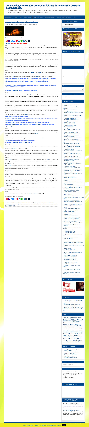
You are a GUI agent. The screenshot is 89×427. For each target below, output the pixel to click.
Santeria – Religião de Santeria (64, 17)
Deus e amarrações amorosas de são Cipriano (74, 186)
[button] (63, 76)
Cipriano (39, 72)
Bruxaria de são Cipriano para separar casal (73, 170)
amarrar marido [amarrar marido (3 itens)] (76, 317)
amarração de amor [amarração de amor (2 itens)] (68, 321)
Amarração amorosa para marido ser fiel (72, 116)
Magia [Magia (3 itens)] (66, 328)
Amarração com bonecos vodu (70, 121)
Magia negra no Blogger (69, 356)
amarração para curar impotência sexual (46, 202)
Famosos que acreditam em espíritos (72, 193)
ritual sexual (40, 204)
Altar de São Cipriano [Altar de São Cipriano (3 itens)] (69, 317)
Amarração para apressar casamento (72, 133)
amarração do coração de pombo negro (72, 129)
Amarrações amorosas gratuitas (71, 156)
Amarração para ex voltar (69, 136)
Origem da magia (67, 248)
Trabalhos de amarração (69, 263)
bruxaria (32, 72)
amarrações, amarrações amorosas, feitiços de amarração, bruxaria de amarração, (43, 6)
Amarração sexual (27, 24)
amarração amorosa (16, 202)
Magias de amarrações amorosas (71, 236)
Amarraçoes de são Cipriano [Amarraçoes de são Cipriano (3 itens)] (73, 318)
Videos (74, 17)
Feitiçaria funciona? (68, 194)
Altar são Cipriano (68, 350)
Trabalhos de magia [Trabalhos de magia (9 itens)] (75, 337)
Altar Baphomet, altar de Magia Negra (72, 349)
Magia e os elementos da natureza (71, 218)
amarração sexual (27, 204)
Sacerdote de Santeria (50, 17)
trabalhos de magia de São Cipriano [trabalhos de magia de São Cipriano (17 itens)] (72, 339)
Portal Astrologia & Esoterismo (70, 357)
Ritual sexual (34, 24)
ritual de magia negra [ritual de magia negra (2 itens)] (70, 331)
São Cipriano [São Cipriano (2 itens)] (76, 331)
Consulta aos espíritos (68, 184)
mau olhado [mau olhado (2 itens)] (73, 330)
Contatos (16, 17)
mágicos (40, 100)
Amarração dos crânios (69, 130)
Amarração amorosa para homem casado (73, 115)
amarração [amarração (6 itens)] (65, 319)
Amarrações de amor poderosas (71, 162)
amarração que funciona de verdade (72, 146)
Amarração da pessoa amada (70, 125)
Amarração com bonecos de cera (71, 119)
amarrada (19, 132)
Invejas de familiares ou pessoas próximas (73, 204)
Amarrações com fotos (69, 160)
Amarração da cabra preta (69, 123)
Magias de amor (27, 17)
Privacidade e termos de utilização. (71, 410)
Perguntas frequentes (38, 17)
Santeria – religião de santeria (70, 256)
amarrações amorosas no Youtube (71, 351)
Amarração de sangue (68, 126)
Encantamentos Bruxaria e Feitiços (71, 190)
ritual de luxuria (35, 204)
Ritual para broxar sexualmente (70, 255)
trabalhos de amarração (48, 204)
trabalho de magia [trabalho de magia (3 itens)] (78, 332)
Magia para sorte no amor (69, 232)
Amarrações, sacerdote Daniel (70, 354)
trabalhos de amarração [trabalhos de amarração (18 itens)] (72, 333)
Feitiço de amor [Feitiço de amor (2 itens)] (73, 327)
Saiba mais (59, 425)
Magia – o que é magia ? (69, 211)
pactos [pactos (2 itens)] (79, 330)
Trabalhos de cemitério (69, 268)
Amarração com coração (69, 122)
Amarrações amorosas (69, 149)
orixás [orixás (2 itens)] (76, 330)
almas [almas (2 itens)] (64, 317)
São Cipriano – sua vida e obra (70, 258)
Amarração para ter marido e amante (72, 145)
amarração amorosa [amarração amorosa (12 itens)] (76, 319)
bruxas (18, 94)
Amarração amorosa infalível (70, 111)
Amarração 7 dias (67, 105)
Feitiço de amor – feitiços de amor (71, 196)
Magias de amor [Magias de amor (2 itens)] (68, 330)
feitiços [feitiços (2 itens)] (77, 327)
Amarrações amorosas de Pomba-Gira (72, 153)
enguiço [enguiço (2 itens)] (67, 327)
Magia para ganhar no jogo (69, 231)
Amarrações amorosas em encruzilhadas (72, 154)
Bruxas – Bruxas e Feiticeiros (70, 177)
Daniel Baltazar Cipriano (17, 24)
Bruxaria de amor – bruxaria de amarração (73, 169)
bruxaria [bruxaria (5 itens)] (79, 325)
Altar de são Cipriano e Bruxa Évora (71, 104)
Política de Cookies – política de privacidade (73, 300)
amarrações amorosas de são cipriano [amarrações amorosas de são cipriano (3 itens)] (70, 325)
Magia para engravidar (68, 229)
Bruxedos (25, 142)
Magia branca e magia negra (70, 212)
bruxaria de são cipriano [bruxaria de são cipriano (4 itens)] (68, 326)
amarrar (36, 133)
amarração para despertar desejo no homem (14, 204)
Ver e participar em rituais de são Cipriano (73, 275)
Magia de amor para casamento (71, 215)
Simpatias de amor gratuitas (70, 259)
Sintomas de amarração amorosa (71, 260)
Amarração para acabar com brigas (71, 132)
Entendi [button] (64, 425)
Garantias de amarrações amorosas (71, 200)
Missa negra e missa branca (70, 239)
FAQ (21, 17)
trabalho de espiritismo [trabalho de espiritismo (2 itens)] (71, 332)
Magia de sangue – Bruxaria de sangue (72, 217)
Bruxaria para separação (69, 176)
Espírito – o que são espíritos (70, 191)
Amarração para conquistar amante (71, 135)
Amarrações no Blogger (69, 353)
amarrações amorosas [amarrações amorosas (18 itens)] (72, 324)
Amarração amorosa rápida (70, 118)
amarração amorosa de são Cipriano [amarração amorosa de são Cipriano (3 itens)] (69, 320)
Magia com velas (67, 214)
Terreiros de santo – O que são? (71, 262)
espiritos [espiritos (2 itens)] (69, 327)
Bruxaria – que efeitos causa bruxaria (72, 167)
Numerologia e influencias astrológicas (72, 241)
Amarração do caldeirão (69, 128)
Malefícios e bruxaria (68, 238)
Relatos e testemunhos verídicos (71, 251)
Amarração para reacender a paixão (71, 143)
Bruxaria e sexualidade (69, 171)
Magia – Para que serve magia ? (71, 210)
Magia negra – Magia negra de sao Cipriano (73, 222)
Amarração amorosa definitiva (70, 109)
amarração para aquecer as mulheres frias (29, 202)
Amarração (7, 43)
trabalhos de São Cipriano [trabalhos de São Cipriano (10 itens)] (74, 342)
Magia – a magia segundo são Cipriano (72, 208)
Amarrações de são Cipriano (70, 166)
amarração (24, 112)
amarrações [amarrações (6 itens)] (76, 322)
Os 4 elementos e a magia (69, 249)
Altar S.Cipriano (8, 17)
